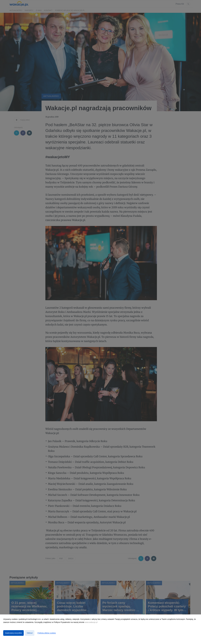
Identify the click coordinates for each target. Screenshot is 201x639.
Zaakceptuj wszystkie (13, 633)
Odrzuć (30, 633)
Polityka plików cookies (46, 633)
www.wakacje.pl (91, 622)
